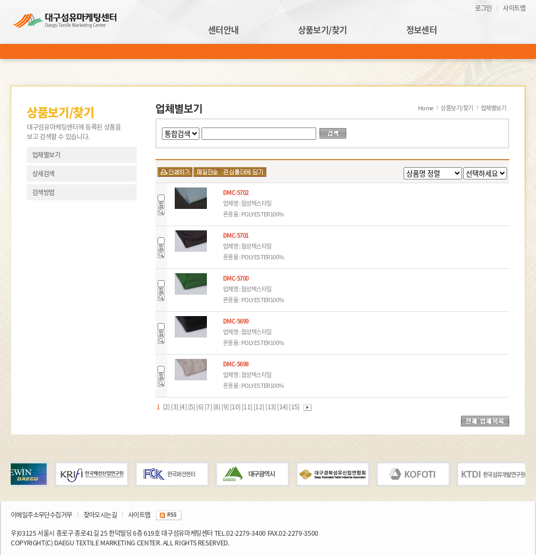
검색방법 (43, 192)
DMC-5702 (236, 192)
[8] (217, 406)
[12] (259, 406)
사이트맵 (514, 8)
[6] (200, 406)
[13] (271, 406)
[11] (248, 406)
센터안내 (223, 30)
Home (426, 107)
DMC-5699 (236, 321)
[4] (184, 406)
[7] (209, 406)
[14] (283, 406)
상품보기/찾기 (322, 30)
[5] (192, 406)
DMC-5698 (236, 364)
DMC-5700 (236, 278)
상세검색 (43, 173)
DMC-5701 (236, 235)
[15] (295, 406)
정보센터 (421, 30)
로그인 (483, 8)
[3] (175, 406)
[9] (225, 406)
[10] (236, 406)
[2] (166, 406)
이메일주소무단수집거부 (41, 515)
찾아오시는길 (100, 515)
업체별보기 (46, 155)
